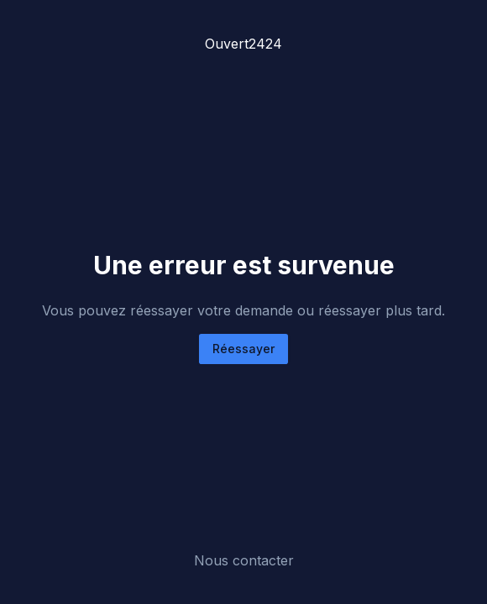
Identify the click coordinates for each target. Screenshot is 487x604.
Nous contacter (244, 560)
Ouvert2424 (243, 43)
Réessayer (243, 348)
